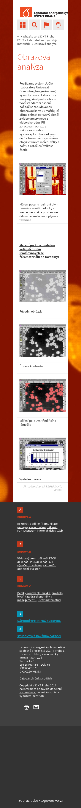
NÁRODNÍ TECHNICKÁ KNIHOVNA (39, 621)
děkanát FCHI (45, 562)
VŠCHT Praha (46, 36)
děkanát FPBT (26, 562)
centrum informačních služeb (44, 531)
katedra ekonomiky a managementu (34, 598)
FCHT (20, 40)
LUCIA (49, 83)
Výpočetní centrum (31, 696)
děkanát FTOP (47, 558)
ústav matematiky (49, 600)
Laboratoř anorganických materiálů (38, 42)
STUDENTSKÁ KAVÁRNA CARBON (39, 636)
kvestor (35, 569)
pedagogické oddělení (31, 527)
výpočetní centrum (29, 565)
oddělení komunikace (44, 524)
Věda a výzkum (27, 558)
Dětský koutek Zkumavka (33, 593)
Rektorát (23, 524)
